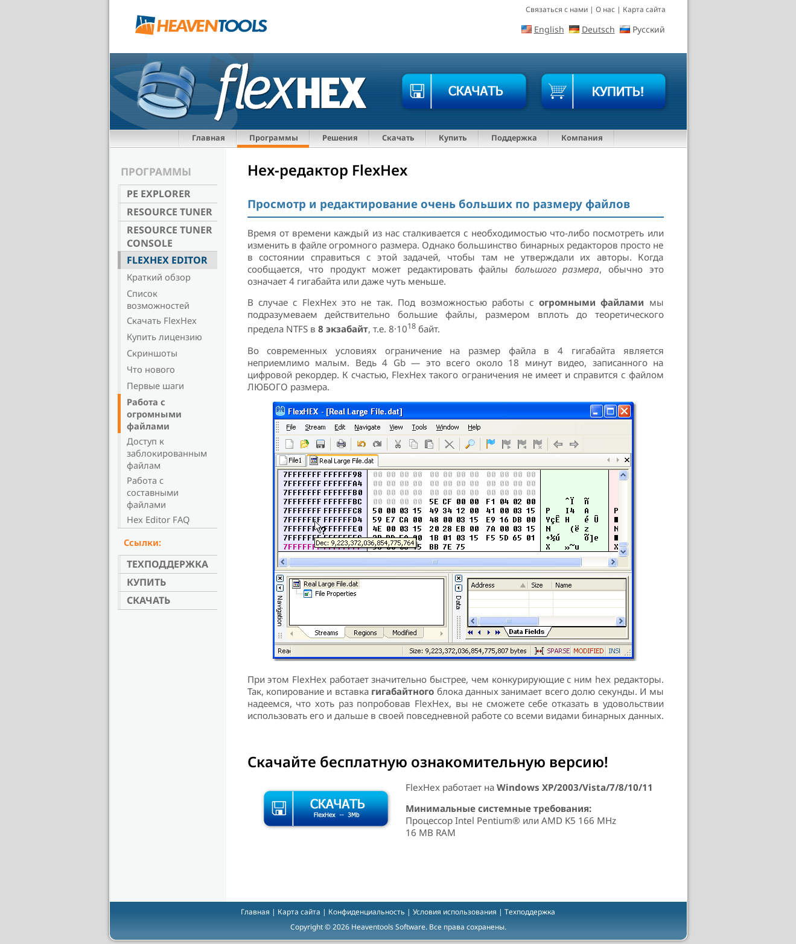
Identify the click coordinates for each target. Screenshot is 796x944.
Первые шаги (155, 385)
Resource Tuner (169, 211)
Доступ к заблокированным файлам (167, 453)
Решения (340, 137)
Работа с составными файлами (153, 492)
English (549, 29)
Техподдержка (167, 564)
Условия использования (455, 912)
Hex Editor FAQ (158, 519)
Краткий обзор (159, 277)
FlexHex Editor (167, 260)
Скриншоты (152, 353)
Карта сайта (644, 9)
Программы (273, 137)
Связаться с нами (557, 9)
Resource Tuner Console (169, 236)
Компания (582, 137)
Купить (453, 137)
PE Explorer (159, 193)
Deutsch (598, 29)
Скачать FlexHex (162, 320)
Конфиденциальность (366, 912)
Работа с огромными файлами (154, 414)
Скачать (398, 137)
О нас (605, 9)
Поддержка (514, 137)
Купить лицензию (164, 337)
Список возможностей (158, 299)
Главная (208, 137)
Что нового (151, 369)
